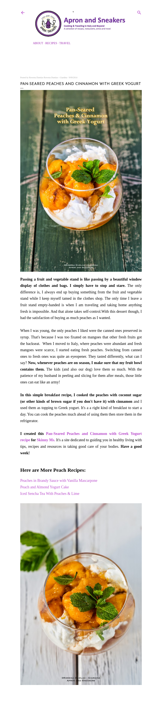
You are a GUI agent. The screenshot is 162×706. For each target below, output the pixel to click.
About (38, 43)
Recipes (51, 43)
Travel (64, 43)
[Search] (139, 12)
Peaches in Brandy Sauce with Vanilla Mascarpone (58, 480)
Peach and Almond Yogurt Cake (44, 487)
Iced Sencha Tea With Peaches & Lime (49, 493)
